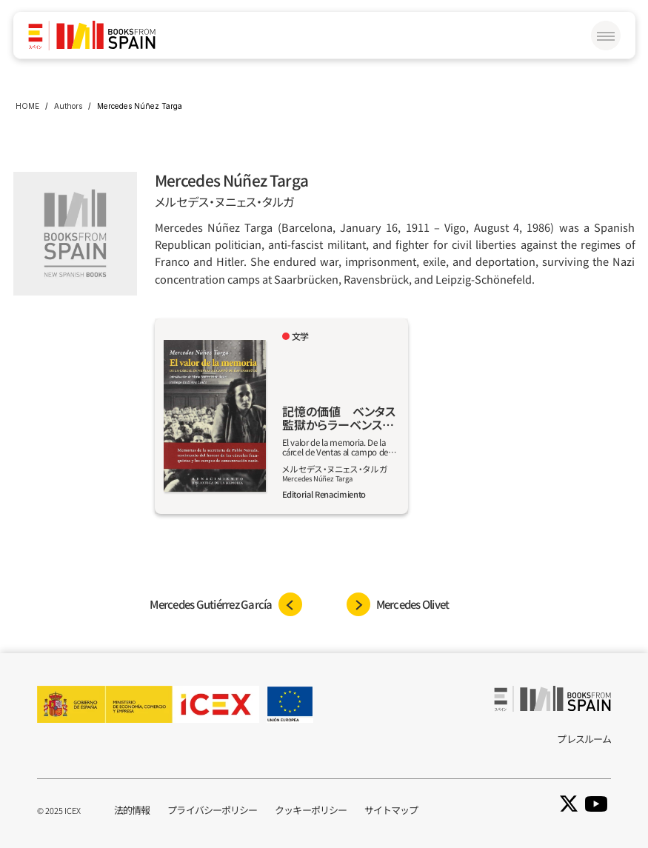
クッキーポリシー (311, 810)
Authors (68, 105)
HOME (27, 105)
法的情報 (132, 810)
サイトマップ (391, 810)
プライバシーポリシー (212, 810)
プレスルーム (584, 739)
